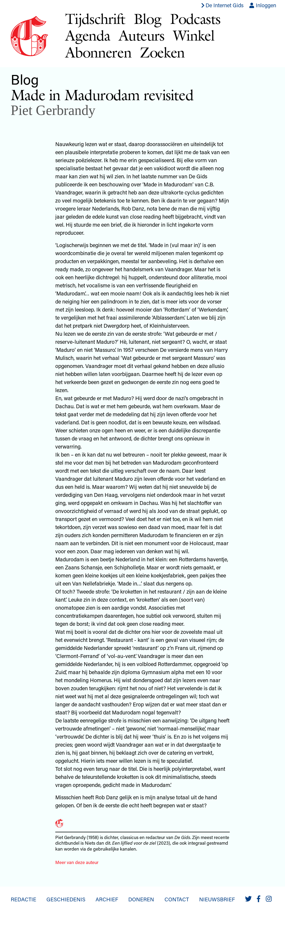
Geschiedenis (65, 899)
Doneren (141, 899)
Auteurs (142, 35)
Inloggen (262, 5)
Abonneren (98, 52)
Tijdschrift (95, 18)
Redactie (23, 899)
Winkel (193, 35)
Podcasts (195, 18)
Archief (107, 899)
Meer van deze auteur (76, 862)
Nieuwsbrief (217, 899)
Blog (148, 18)
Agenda (87, 35)
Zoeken (162, 52)
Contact (177, 899)
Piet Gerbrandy (53, 110)
